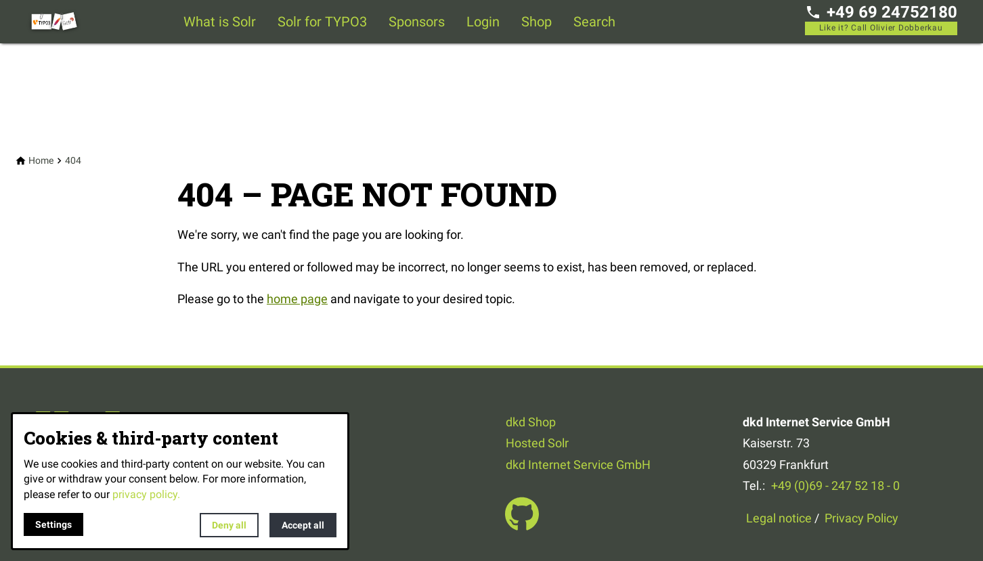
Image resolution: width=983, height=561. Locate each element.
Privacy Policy (861, 518)
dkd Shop (531, 422)
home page (297, 299)
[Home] (40, 161)
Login (483, 22)
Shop (536, 22)
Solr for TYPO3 (322, 22)
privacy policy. (146, 494)
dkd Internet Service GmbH (578, 464)
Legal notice (779, 518)
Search (594, 22)
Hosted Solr (537, 443)
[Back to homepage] (80, 21)
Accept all (303, 525)
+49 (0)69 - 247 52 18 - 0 (835, 485)
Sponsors (417, 22)
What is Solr (219, 22)
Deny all (229, 525)
